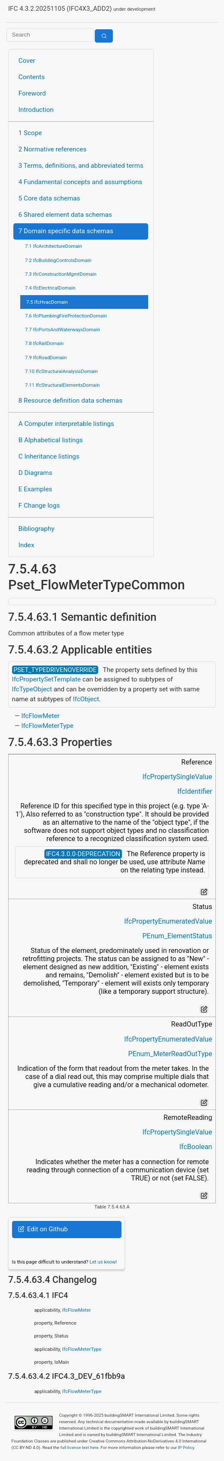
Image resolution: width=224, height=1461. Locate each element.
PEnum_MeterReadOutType (170, 1054)
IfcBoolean (195, 1147)
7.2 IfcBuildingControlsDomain (58, 260)
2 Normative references (53, 149)
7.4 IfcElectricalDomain (50, 288)
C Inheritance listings (49, 456)
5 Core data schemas (49, 198)
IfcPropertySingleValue (177, 777)
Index (26, 545)
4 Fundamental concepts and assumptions (80, 182)
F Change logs (39, 505)
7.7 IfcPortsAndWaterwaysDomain (62, 330)
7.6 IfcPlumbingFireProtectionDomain (66, 316)
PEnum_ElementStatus (177, 936)
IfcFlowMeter (40, 716)
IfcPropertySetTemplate (46, 679)
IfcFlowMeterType (47, 726)
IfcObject (86, 699)
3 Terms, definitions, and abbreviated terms (81, 166)
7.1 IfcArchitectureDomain (53, 246)
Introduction (36, 110)
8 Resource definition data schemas (70, 400)
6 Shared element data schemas (65, 215)
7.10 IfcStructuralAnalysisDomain (61, 371)
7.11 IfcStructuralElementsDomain (62, 385)
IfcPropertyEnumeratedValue (168, 921)
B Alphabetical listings (51, 440)
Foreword (32, 93)
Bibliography (36, 529)
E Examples (35, 489)
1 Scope (30, 133)
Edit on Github (43, 1229)
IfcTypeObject (32, 689)
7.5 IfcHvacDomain (47, 302)
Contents (32, 77)
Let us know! (103, 1262)
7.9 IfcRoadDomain (46, 357)
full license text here (79, 1447)
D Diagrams (35, 473)
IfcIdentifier (194, 791)
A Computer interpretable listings (66, 424)
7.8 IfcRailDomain (44, 343)
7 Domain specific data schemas (66, 231)
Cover (27, 61)
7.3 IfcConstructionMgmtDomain (60, 274)
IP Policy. (186, 1447)
